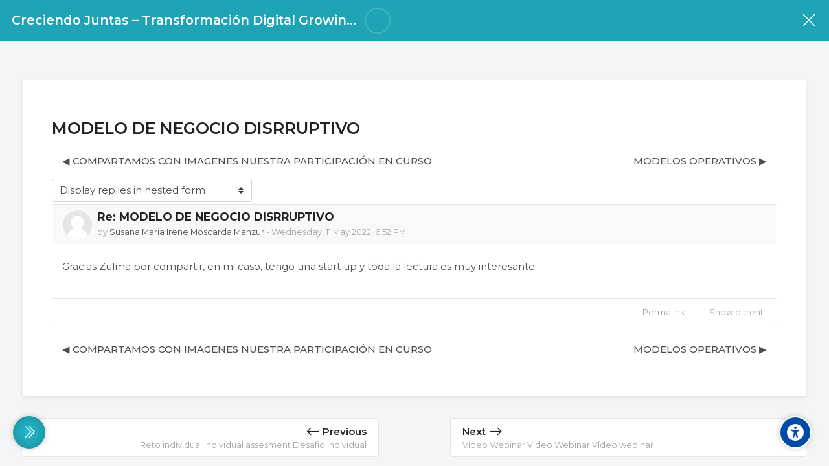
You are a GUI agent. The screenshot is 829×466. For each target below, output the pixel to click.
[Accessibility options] (795, 432)
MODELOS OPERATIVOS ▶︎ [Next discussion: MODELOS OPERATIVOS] (700, 161)
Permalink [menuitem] (663, 312)
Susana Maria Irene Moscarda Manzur (186, 232)
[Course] (808, 20)
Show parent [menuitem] (736, 312)
